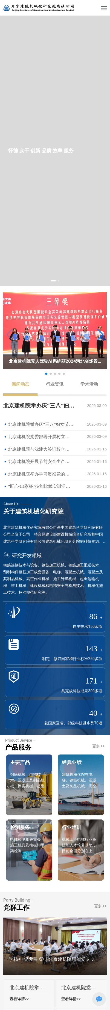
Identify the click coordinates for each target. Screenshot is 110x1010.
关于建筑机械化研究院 (33, 511)
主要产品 (20, 762)
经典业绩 (72, 762)
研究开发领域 (22, 555)
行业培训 (72, 827)
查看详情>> (19, 999)
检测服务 (20, 827)
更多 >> (98, 746)
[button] (53, 280)
